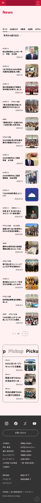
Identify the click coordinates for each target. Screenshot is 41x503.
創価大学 (24, 475)
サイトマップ (7, 483)
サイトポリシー (29, 492)
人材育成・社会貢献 (10, 463)
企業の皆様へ (26, 459)
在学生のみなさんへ (28, 447)
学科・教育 (6, 447)
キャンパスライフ (9, 455)
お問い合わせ (20, 433)
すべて (5, 29)
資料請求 (6, 475)
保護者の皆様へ (26, 455)
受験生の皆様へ (26, 443)
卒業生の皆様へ (26, 451)
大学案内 (6, 443)
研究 (30, 29)
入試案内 (6, 467)
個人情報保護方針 (16, 492)
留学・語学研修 (8, 451)
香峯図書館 (25, 479)
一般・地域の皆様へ (28, 463)
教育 (23, 29)
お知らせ (14, 29)
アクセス (6, 479)
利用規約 (6, 492)
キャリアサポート (9, 459)
